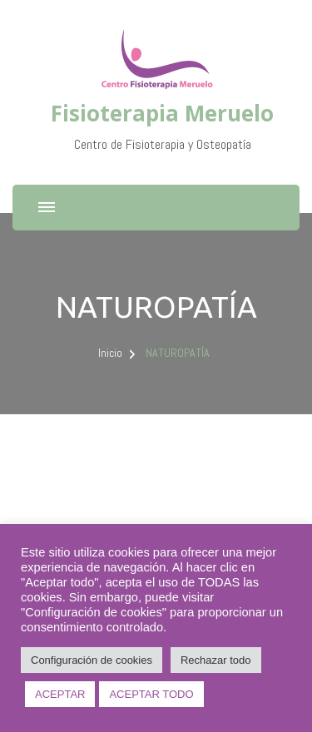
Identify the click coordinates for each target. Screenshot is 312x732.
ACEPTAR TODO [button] (151, 694)
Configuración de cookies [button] (91, 660)
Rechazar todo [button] (216, 660)
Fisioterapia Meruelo (162, 113)
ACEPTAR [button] (60, 694)
